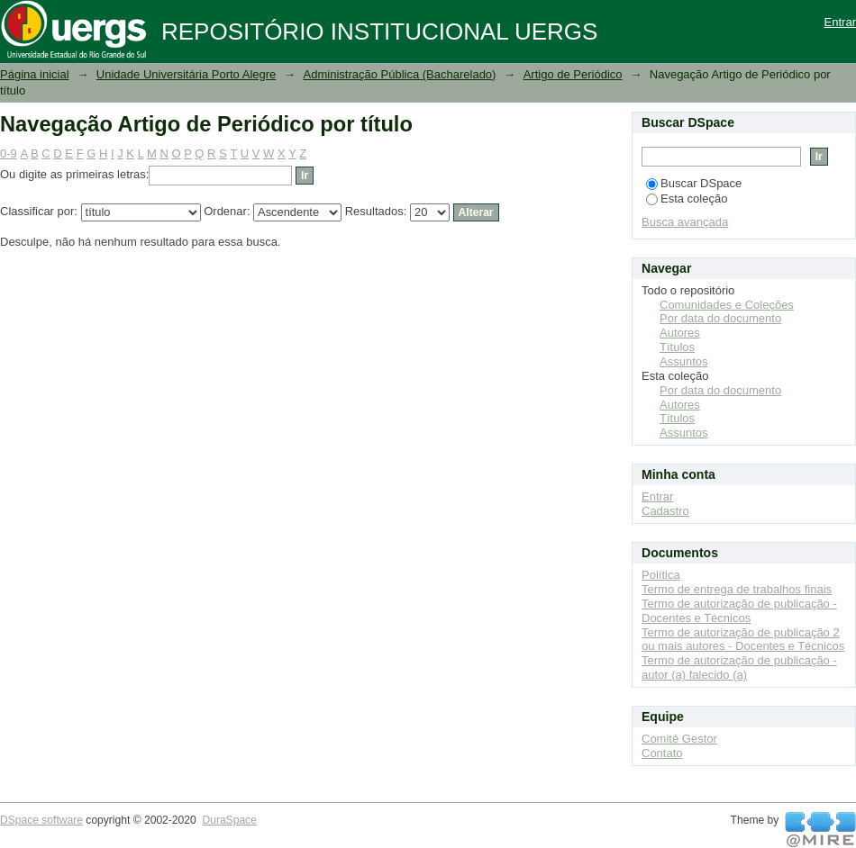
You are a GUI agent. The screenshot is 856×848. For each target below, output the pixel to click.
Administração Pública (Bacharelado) (400, 74)
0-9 (8, 153)
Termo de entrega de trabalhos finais (737, 589)
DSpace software (41, 820)
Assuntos (683, 361)
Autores (680, 332)
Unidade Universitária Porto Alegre (186, 74)
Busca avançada (685, 222)
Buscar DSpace (694, 183)
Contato (662, 753)
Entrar (840, 22)
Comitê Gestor (679, 738)
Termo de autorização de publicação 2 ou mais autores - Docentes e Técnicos (743, 640)
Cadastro (665, 511)
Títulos (677, 347)
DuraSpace (229, 820)
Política (661, 575)
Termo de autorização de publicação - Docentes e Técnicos (739, 611)
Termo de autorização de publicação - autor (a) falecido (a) (739, 667)
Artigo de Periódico (573, 74)
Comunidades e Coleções (727, 304)
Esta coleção (686, 198)
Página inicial (34, 74)
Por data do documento (720, 318)
